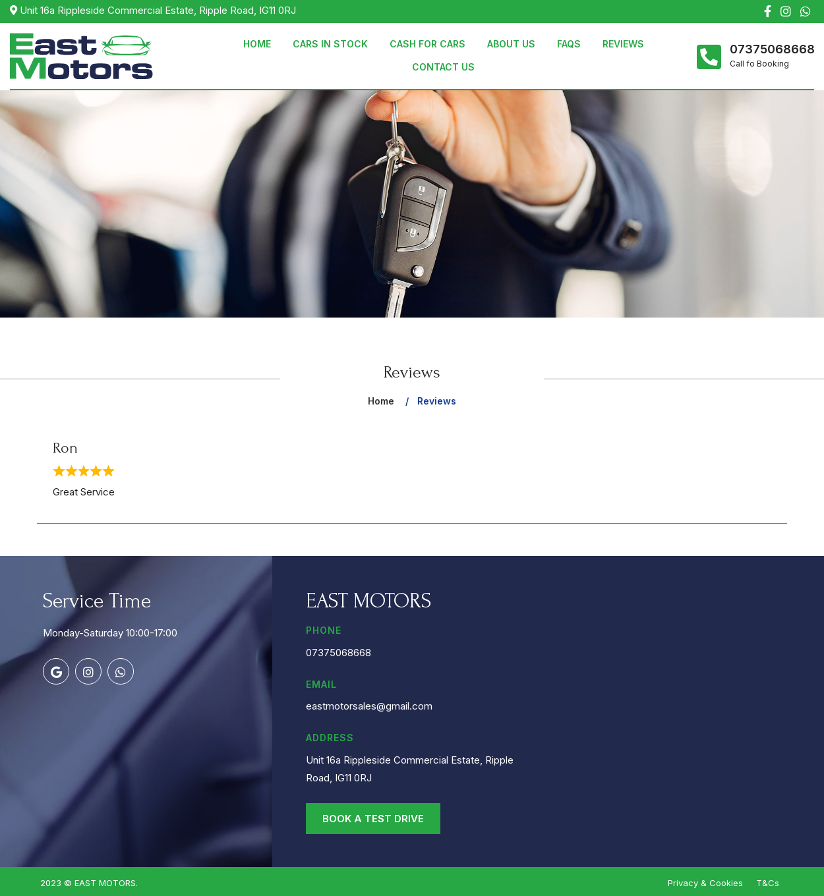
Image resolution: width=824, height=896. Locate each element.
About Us (511, 43)
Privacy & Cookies (705, 883)
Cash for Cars (427, 43)
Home (257, 43)
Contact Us (443, 66)
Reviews (623, 43)
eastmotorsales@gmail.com (369, 706)
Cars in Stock (330, 43)
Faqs (569, 43)
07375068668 (772, 49)
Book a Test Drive (373, 818)
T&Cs (767, 883)
